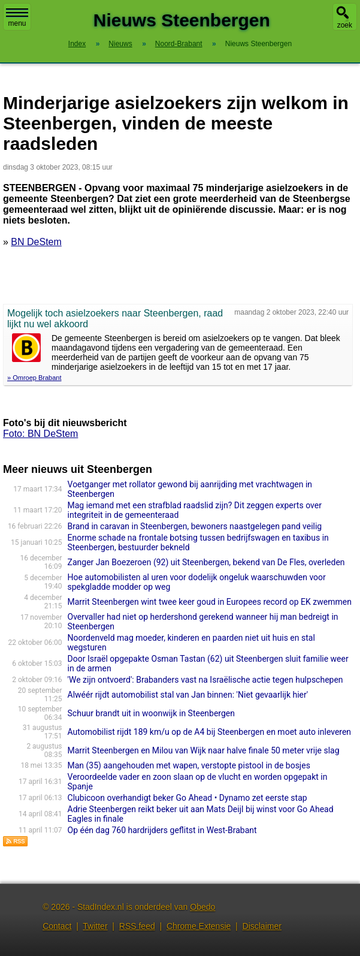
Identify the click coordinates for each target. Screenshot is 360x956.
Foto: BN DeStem (40, 434)
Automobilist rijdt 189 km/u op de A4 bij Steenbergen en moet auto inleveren (210, 732)
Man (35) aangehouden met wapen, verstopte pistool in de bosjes (189, 765)
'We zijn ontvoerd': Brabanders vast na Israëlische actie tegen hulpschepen (205, 679)
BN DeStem (36, 242)
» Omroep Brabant (34, 377)
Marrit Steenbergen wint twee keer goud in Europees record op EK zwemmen (210, 602)
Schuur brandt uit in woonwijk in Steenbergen (151, 713)
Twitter (95, 926)
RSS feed (137, 926)
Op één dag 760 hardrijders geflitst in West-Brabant (162, 830)
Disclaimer (262, 926)
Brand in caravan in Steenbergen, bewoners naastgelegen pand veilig (195, 526)
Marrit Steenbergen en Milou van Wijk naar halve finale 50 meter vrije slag (204, 750)
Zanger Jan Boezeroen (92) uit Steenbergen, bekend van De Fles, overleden (206, 562)
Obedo (202, 907)
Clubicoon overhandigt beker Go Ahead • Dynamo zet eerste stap (187, 798)
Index (77, 44)
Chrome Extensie (199, 926)
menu (17, 18)
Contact (57, 926)
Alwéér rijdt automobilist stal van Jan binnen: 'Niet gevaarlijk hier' (188, 694)
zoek (344, 25)
